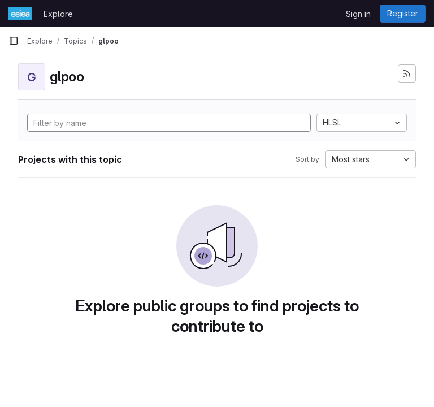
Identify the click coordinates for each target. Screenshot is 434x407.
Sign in (358, 14)
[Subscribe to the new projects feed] (407, 73)
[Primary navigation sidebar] (14, 41)
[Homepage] (20, 14)
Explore (58, 14)
